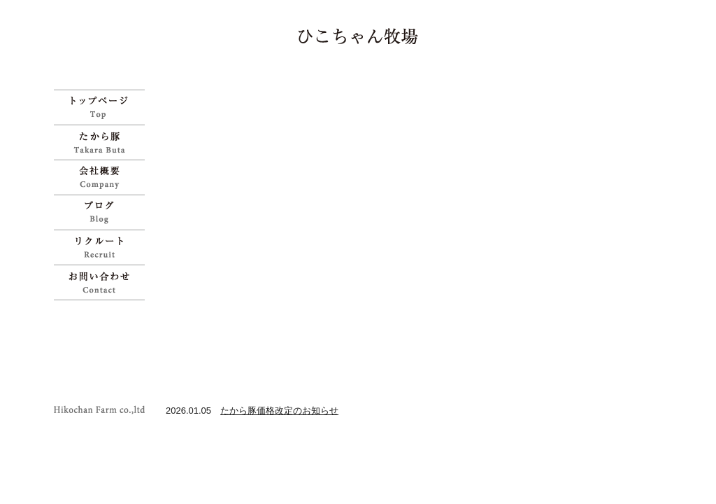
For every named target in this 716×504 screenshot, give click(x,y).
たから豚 (103, 142)
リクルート (103, 247)
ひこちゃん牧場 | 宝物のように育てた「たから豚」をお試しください (358, 36)
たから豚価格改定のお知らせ (279, 410)
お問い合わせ (103, 282)
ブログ (103, 212)
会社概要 (103, 177)
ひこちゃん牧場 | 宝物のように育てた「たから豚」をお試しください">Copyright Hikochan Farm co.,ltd (103, 409)
